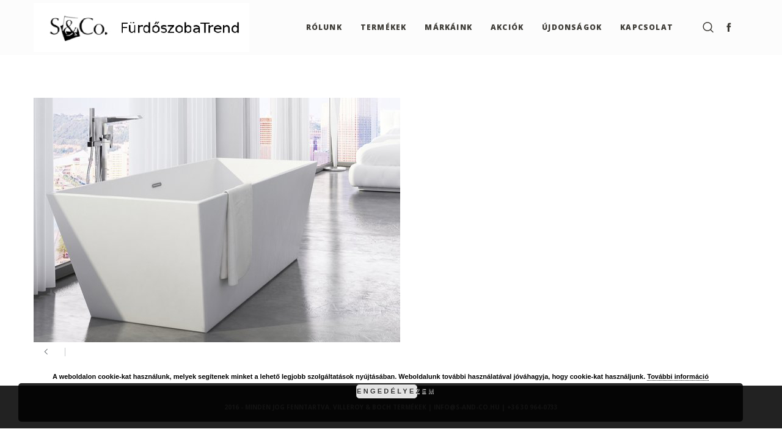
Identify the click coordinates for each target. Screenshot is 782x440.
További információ (678, 376)
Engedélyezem (387, 391)
